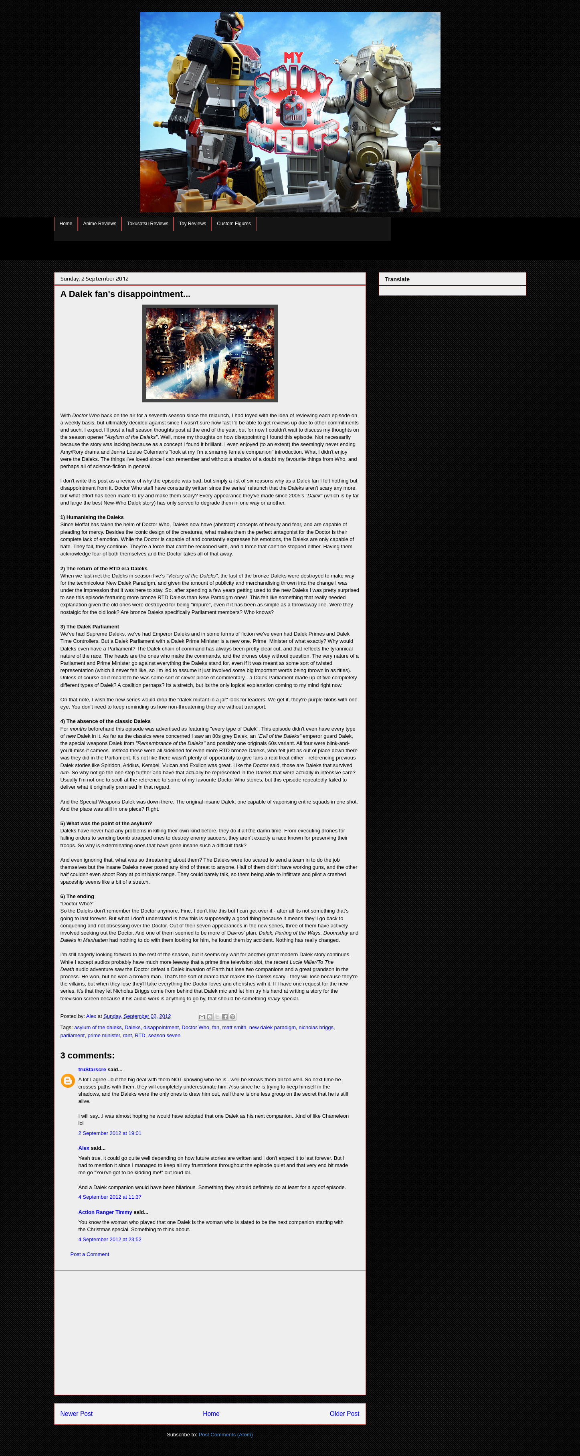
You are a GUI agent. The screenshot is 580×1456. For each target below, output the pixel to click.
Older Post (345, 1413)
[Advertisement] (210, 1332)
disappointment (161, 1027)
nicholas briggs (316, 1027)
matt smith (234, 1027)
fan (215, 1027)
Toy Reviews (192, 223)
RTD (140, 1035)
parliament (73, 1035)
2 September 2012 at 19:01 (110, 1133)
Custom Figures (234, 223)
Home (66, 223)
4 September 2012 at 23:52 (110, 1239)
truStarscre (92, 1069)
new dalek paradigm (272, 1027)
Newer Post (77, 1413)
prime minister (103, 1035)
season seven (164, 1035)
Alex (84, 1148)
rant (127, 1035)
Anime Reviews (100, 223)
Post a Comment (90, 1254)
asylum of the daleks (98, 1027)
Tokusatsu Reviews (147, 223)
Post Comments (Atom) (226, 1435)
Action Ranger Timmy (105, 1212)
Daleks (133, 1027)
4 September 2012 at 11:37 (110, 1197)
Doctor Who (195, 1027)
